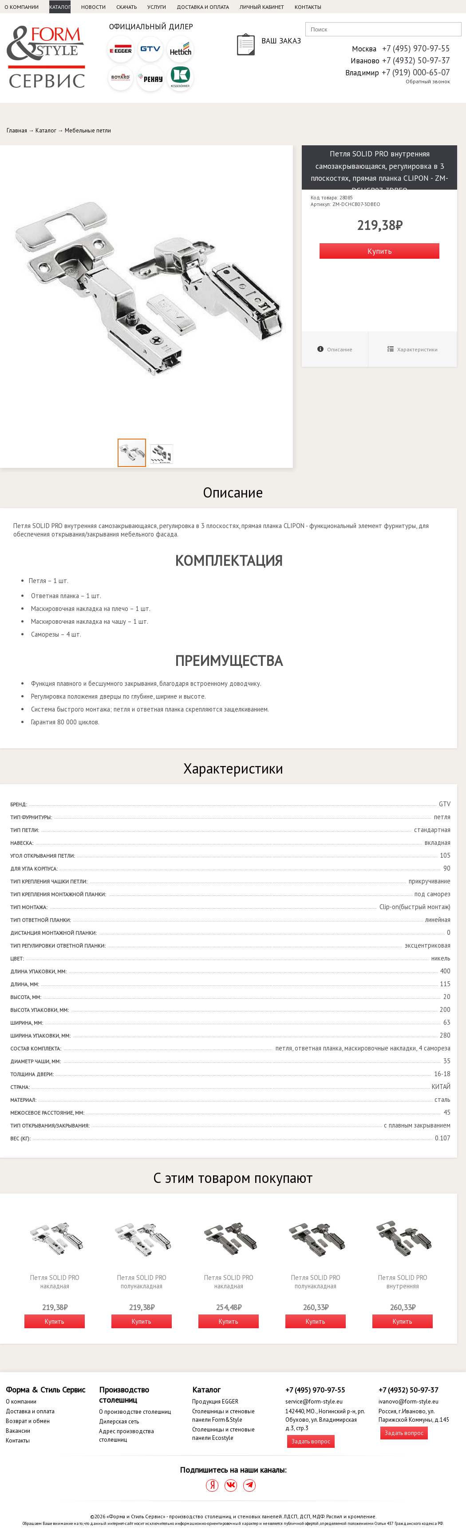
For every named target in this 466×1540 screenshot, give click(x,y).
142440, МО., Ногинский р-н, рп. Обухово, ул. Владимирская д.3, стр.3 (325, 1420)
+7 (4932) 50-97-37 (416, 60)
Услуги (156, 7)
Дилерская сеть (119, 1421)
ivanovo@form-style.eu (408, 1401)
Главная (17, 130)
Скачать (126, 7)
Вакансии (18, 1431)
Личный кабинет (262, 7)
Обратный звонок (428, 81)
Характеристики (412, 349)
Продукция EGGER (215, 1401)
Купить (379, 251)
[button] (285, 153)
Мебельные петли (88, 130)
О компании (21, 7)
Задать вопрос (311, 1441)
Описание (334, 349)
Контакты (308, 7)
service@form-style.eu (314, 1401)
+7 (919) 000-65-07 (416, 72)
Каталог (60, 7)
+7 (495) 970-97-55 (416, 48)
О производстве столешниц (135, 1412)
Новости (93, 7)
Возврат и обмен (28, 1421)
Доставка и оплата (203, 7)
